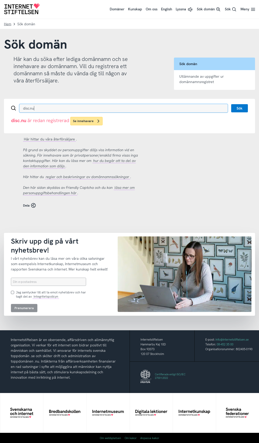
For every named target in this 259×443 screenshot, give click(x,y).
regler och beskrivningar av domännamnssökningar (87, 176)
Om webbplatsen (110, 438)
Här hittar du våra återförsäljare (49, 139)
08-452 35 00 (225, 344)
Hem (7, 24)
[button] (184, 9)
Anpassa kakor (149, 438)
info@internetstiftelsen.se (232, 340)
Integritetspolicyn (46, 296)
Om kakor (131, 438)
